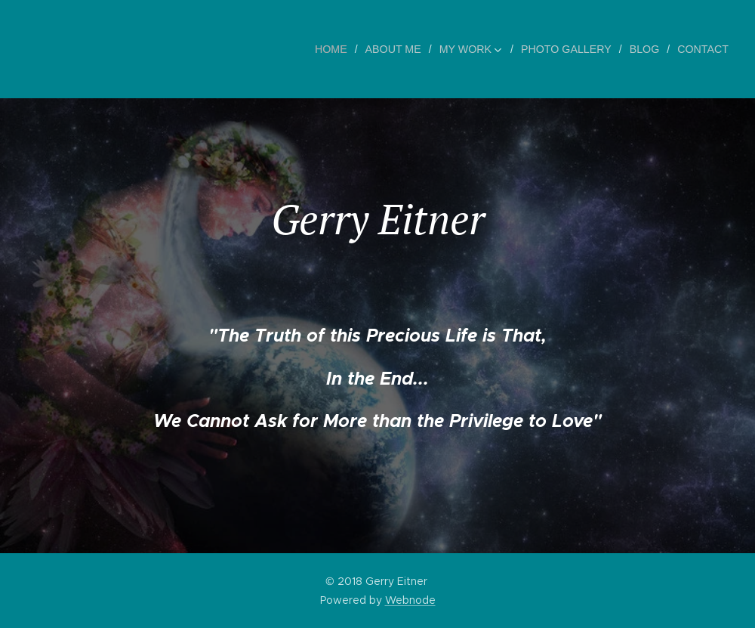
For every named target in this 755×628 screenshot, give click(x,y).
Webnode (410, 600)
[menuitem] (339, 49)
